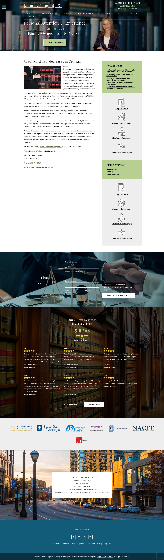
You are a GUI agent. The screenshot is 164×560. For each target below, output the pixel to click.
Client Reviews (55, 42)
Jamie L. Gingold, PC (43, 5)
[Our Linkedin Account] (79, 537)
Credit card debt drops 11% (51, 146)
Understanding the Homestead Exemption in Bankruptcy (118, 79)
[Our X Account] (85, 537)
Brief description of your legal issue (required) (78, 291)
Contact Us (32, 17)
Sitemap (65, 543)
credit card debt (40, 93)
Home (29, 14)
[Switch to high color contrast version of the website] (4, 7)
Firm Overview (46, 14)
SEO (111, 543)
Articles (133, 14)
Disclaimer (107, 284)
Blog (120, 14)
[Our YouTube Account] (90, 537)
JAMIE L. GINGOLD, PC (82, 529)
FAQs (108, 14)
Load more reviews (70, 404)
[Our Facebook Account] (73, 537)
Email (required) (71, 281)
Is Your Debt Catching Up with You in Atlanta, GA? (119, 83)
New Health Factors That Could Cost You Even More (120, 75)
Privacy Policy (120, 284)
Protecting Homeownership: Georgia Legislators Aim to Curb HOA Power (120, 71)
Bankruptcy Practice (88, 14)
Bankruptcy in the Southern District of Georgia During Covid (120, 87)
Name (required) (71, 262)
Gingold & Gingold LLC (105, 556)
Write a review (94, 404)
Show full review (30, 367)
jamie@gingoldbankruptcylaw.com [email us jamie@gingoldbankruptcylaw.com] (42, 167)
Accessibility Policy (77, 543)
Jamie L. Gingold (112, 174)
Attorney (66, 14)
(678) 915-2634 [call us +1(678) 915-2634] (128, 6)
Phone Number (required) (75, 271)
